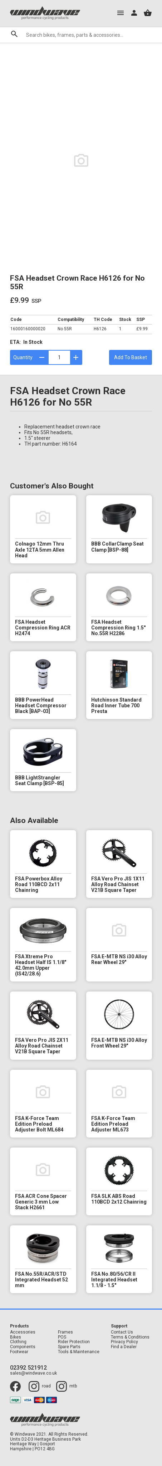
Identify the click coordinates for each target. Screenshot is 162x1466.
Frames (65, 1332)
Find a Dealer (124, 1347)
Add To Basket (130, 357)
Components (22, 1347)
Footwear (19, 1352)
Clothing (18, 1342)
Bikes (15, 1337)
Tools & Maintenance (78, 1352)
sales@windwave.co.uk (33, 1373)
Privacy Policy (124, 1342)
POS (62, 1337)
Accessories (22, 1332)
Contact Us (122, 1332)
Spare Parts (69, 1347)
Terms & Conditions (130, 1337)
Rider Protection (74, 1342)
